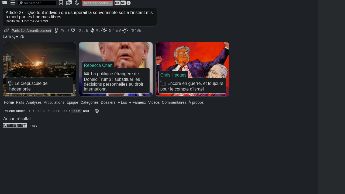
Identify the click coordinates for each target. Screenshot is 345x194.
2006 (76, 111)
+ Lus (122, 102)
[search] (37, 3)
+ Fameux (137, 102)
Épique (72, 102)
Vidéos (154, 102)
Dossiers (108, 102)
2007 (66, 111)
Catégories (89, 102)
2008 (56, 111)
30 (38, 111)
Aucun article (15, 111)
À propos (195, 102)
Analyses (34, 102)
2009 (46, 111)
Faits (20, 102)
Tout (85, 111)
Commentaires (174, 102)
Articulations (54, 102)
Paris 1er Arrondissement (31, 31)
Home (9, 102)
